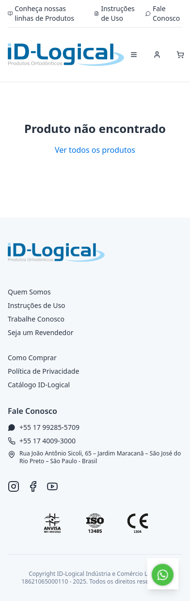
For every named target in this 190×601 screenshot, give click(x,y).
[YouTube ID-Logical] (52, 486)
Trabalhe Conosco (36, 318)
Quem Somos (29, 291)
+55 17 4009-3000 (47, 440)
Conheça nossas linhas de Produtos (41, 13)
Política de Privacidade (43, 371)
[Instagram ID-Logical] (13, 486)
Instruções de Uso (114, 13)
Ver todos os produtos (95, 150)
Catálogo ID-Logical (39, 384)
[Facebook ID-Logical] (33, 486)
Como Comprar (32, 357)
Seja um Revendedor (40, 332)
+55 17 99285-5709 (49, 427)
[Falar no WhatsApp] (162, 573)
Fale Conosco (162, 13)
